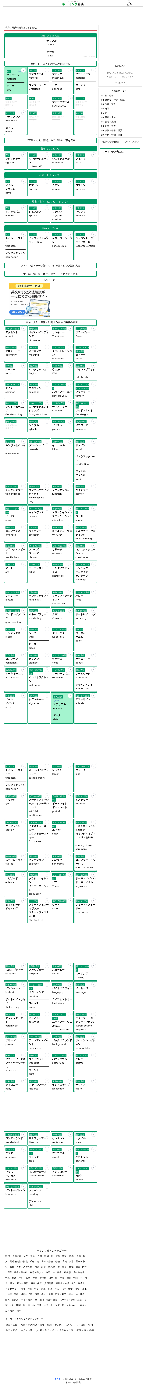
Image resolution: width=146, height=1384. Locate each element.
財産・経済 (61, 1256)
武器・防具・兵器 (50, 1288)
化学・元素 (67, 1288)
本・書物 (57, 1272)
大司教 (62, 1330)
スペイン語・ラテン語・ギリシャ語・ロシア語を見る (50, 265)
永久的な (32, 1324)
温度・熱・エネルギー (66, 1305)
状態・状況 (27, 1294)
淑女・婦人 (51, 1330)
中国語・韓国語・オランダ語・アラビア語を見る (50, 273)
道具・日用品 (12, 1299)
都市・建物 (47, 1261)
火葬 (30, 1330)
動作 (7, 1256)
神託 (23, 1330)
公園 (71, 1330)
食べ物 (43, 1277)
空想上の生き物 (25, 1267)
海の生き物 (79, 1272)
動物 (57, 1261)
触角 (49, 1324)
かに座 (39, 1330)
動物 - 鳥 (48, 1256)
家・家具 (62, 1267)
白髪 (15, 1324)
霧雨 (79, 1330)
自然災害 (17, 1256)
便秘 (42, 1324)
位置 (35, 1277)
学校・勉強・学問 (69, 1277)
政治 (12, 1283)
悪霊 (23, 1324)
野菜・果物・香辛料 (18, 1272)
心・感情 (109, 95)
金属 (8, 1324)
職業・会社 (40, 1294)
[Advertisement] (73, 16)
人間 (39, 1256)
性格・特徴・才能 (14, 1277)
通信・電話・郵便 (49, 1299)
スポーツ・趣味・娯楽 (71, 1299)
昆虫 (84, 1288)
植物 (71, 1294)
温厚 (83, 1324)
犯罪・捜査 (36, 1283)
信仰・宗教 (13, 1294)
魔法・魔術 (23, 1283)
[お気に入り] (23, 70)
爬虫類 (67, 1272)
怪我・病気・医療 (78, 1267)
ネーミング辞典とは (113, 151)
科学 (19, 1310)
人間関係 (49, 1283)
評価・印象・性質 (30, 1288)
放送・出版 (40, 1267)
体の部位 (80, 1294)
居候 (15, 1330)
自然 (71, 1256)
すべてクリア (120, 83)
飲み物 (51, 1267)
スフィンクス (71, 1324)
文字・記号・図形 (57, 1294)
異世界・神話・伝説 (66, 1283)
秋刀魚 (58, 1324)
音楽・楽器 (68, 1261)
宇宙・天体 (27, 1299)
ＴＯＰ (57, 1379)
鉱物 (28, 1277)
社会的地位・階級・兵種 (22, 1261)
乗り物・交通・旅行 (38, 1305)
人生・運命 (29, 1256)
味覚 (77, 1288)
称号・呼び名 (37, 1272)
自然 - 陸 (53, 1277)
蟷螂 (91, 1330)
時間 (48, 1272)
